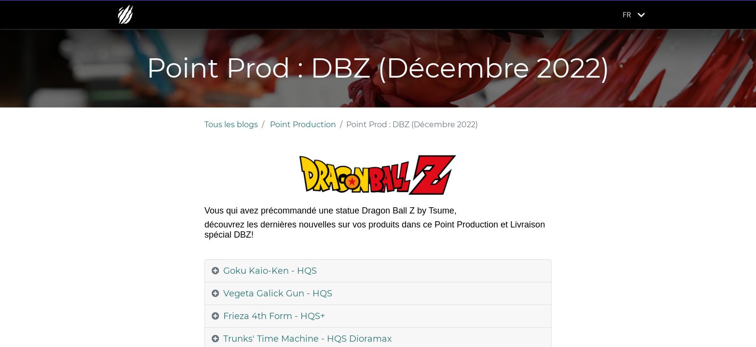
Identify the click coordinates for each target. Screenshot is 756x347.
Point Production (303, 124)
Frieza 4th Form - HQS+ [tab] (274, 316)
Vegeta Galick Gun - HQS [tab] (277, 293)
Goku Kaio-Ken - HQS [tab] (270, 271)
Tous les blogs (231, 124)
